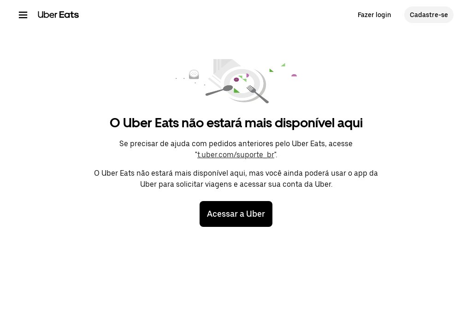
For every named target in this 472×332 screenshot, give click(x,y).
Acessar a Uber (236, 214)
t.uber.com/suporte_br (235, 154)
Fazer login (374, 14)
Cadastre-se (429, 14)
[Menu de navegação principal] (23, 15)
